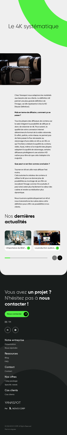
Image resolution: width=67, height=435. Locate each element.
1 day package (11, 381)
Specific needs (11, 385)
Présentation (10, 344)
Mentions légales (10, 429)
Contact (8, 371)
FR (6, 322)
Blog (7, 358)
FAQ (6, 362)
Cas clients (9, 395)
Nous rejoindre (11, 348)
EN (10, 322)
